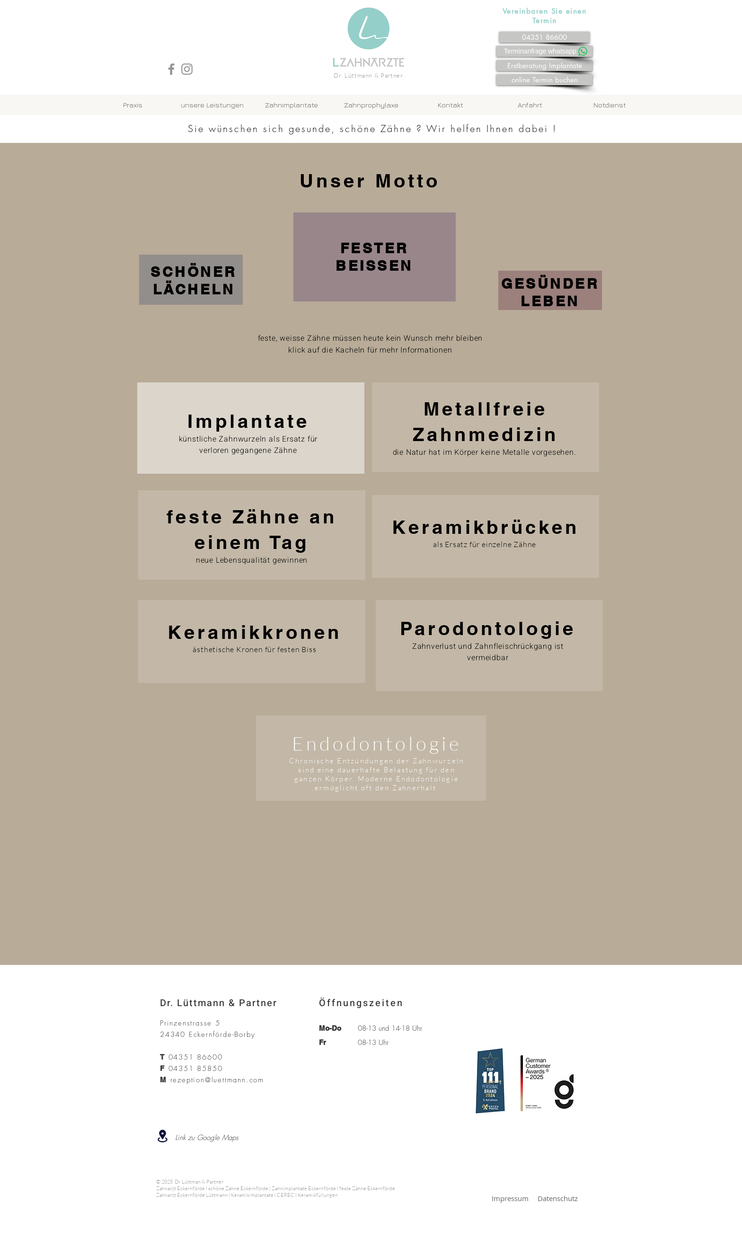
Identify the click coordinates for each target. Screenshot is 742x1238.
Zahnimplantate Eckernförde (304, 1188)
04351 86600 (195, 1057)
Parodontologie (488, 628)
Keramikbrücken (485, 527)
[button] (291, 105)
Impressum (510, 1198)
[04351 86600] (544, 37)
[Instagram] (186, 69)
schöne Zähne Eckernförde (238, 1188)
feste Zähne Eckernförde (367, 1188)
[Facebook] (171, 69)
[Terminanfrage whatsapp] (546, 51)
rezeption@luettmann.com (217, 1080)
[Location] (162, 1136)
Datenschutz (558, 1198)
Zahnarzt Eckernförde (180, 1188)
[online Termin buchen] (544, 79)
